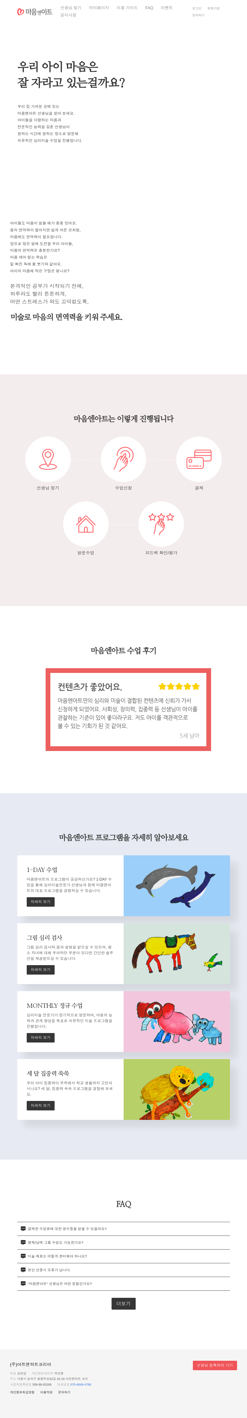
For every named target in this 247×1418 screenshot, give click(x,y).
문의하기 (198, 15)
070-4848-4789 (80, 1384)
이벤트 (167, 8)
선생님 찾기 (71, 8)
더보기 (124, 1303)
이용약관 (46, 1392)
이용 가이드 (127, 8)
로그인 (196, 8)
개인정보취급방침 (22, 1392)
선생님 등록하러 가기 (215, 1365)
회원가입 (214, 8)
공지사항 (68, 15)
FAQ (149, 8)
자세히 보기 (41, 902)
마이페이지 (99, 8)
